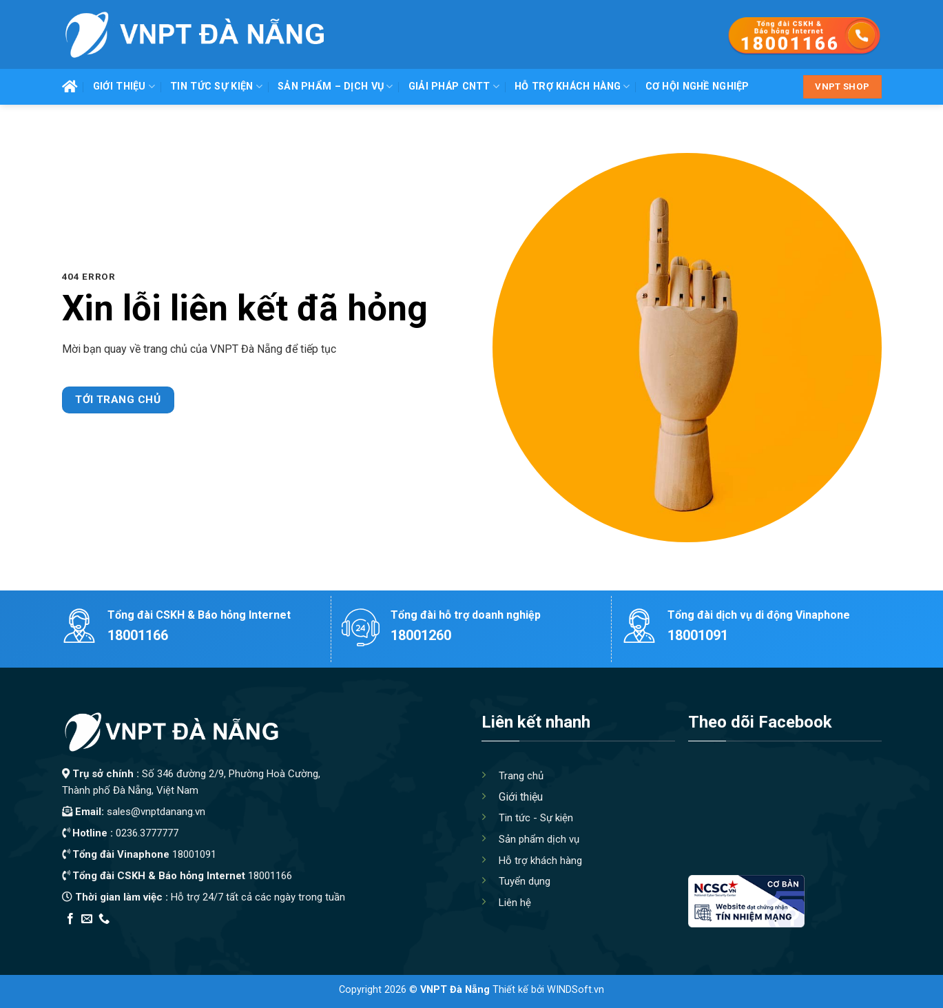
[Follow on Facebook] (70, 919)
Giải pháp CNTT (454, 86)
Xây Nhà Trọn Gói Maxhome (322, 936)
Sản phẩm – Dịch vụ (335, 86)
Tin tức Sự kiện (216, 86)
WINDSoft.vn (575, 990)
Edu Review (90, 936)
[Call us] (104, 919)
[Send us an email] (86, 919)
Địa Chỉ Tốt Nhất (218, 936)
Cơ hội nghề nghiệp (697, 86)
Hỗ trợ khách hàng (572, 86)
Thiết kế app (150, 936)
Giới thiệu (124, 86)
